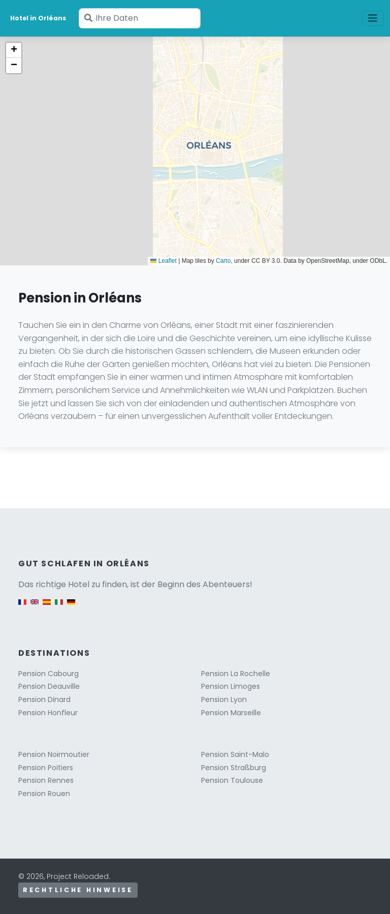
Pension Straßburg (233, 768)
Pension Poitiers (45, 768)
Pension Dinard (44, 699)
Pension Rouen (44, 793)
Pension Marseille (231, 713)
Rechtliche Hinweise (78, 890)
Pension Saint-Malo (235, 754)
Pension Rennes (46, 780)
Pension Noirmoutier (53, 754)
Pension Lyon (224, 699)
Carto (223, 260)
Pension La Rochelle (235, 673)
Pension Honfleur (48, 713)
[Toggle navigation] (373, 18)
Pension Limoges (230, 686)
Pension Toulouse (232, 780)
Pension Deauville (49, 686)
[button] (13, 50)
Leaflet (163, 260)
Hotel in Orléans (38, 18)
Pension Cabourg (48, 673)
